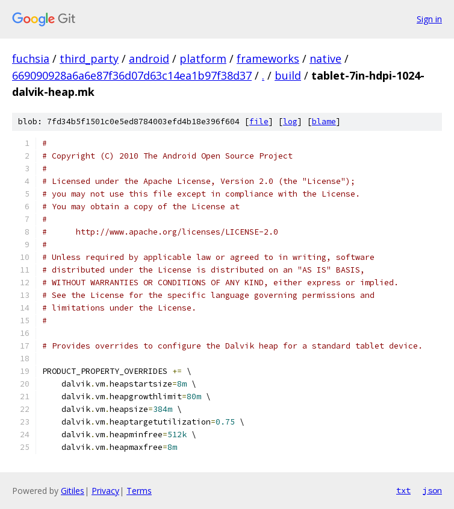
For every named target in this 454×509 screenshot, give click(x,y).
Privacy (105, 490)
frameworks (268, 58)
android (149, 58)
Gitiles (72, 490)
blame (324, 121)
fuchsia (30, 58)
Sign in (429, 19)
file (259, 121)
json (432, 490)
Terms (139, 490)
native (325, 58)
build (288, 75)
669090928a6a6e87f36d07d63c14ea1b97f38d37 (132, 75)
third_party (89, 58)
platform (202, 58)
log (290, 121)
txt (403, 490)
